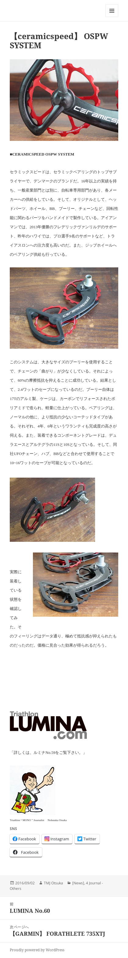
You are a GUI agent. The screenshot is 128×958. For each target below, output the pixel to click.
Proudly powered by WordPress (37, 949)
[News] (78, 883)
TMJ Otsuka (53, 883)
